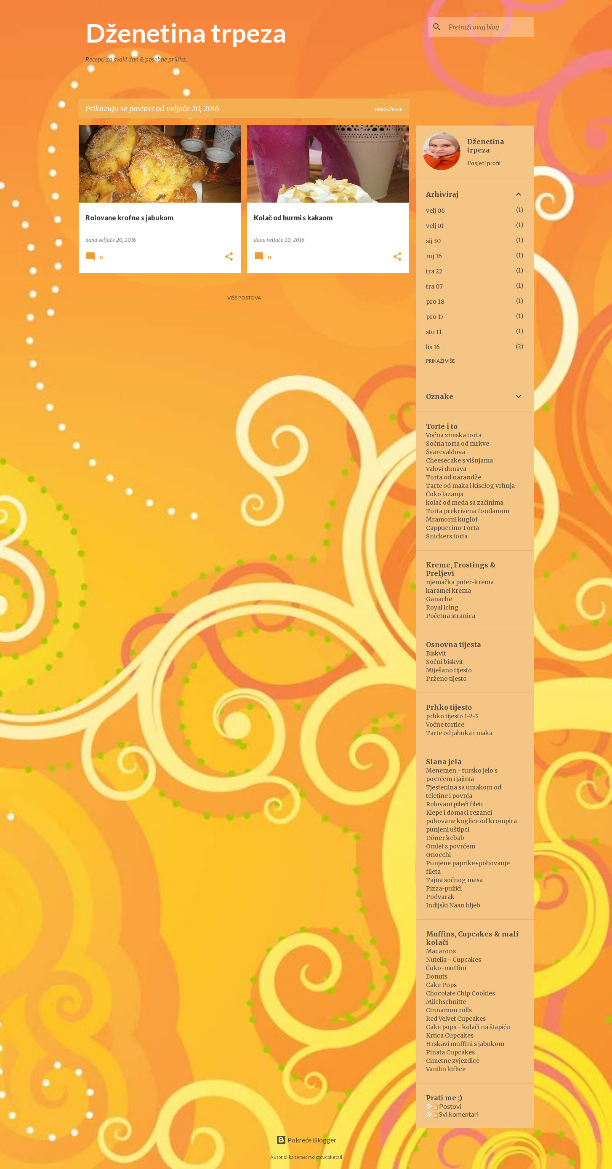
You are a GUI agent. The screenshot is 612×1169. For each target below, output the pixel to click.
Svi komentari (456, 1114)
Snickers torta (447, 536)
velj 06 (435, 210)
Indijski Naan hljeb (453, 905)
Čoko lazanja (444, 494)
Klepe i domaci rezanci (459, 812)
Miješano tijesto (449, 670)
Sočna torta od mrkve (457, 443)
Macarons (441, 951)
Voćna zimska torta (454, 435)
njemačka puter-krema (460, 582)
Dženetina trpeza (185, 32)
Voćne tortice (445, 724)
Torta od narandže (453, 477)
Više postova (244, 297)
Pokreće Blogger (306, 1140)
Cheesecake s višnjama (459, 460)
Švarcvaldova (445, 452)
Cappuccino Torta (452, 528)
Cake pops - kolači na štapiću (468, 1027)
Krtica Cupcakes (450, 1035)
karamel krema (448, 590)
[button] (229, 257)
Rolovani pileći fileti (454, 804)
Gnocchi (438, 855)
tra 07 (434, 286)
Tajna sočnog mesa (454, 880)
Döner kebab (445, 838)
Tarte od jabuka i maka (459, 733)
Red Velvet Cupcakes (456, 1018)
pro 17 (435, 317)
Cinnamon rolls (449, 1010)
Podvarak (440, 897)
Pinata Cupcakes (450, 1052)
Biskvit (436, 653)
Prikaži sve (389, 109)
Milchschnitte (446, 1002)
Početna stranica (450, 616)
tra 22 (434, 271)
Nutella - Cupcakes (453, 959)
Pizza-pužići (444, 888)
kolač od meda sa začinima (464, 502)
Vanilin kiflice (446, 1069)
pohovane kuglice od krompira (471, 821)
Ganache (439, 599)
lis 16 (433, 347)
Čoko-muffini (446, 968)
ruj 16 (434, 256)
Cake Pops (441, 985)
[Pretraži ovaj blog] (489, 27)
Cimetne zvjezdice (452, 1061)
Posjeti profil (483, 162)
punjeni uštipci (447, 829)
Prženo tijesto (446, 678)
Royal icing (442, 607)
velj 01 (435, 226)
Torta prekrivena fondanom (467, 511)
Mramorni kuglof (452, 519)
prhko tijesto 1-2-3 (452, 716)
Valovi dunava (446, 469)
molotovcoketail (325, 1157)
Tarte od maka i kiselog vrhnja (470, 486)
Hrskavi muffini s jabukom (465, 1044)
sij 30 (433, 241)
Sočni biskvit (444, 662)
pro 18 (435, 301)
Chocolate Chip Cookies (460, 993)
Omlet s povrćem (450, 846)
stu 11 (434, 332)
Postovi (447, 1106)
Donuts (436, 976)
